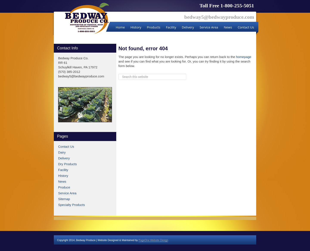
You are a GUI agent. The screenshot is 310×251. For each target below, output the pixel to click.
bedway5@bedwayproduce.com (219, 17)
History (63, 175)
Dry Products (67, 164)
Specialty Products (71, 205)
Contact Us (66, 146)
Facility (63, 170)
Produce (64, 187)
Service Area (67, 193)
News (62, 181)
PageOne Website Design (153, 240)
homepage (243, 57)
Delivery (64, 158)
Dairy (62, 152)
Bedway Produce (87, 18)
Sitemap (64, 199)
